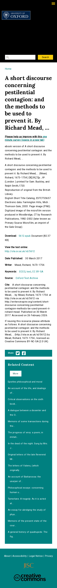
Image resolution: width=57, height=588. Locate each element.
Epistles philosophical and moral (25, 381)
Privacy (49, 556)
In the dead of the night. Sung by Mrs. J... (28, 445)
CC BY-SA (37, 271)
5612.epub (25, 235)
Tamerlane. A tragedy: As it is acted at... (27, 501)
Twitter (18, 353)
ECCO (22, 271)
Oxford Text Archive (27, 278)
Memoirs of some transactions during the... (28, 423)
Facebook (24, 353)
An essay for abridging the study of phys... (27, 512)
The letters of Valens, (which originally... (23, 468)
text (29, 271)
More (15, 373)
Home (8, 68)
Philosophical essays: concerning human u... (25, 490)
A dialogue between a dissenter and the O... (27, 412)
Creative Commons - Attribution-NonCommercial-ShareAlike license (30, 577)
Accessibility (19, 556)
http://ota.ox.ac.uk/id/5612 (20, 251)
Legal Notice (36, 556)
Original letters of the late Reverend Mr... (27, 456)
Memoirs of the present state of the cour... (27, 523)
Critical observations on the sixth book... (25, 401)
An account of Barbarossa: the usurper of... (24, 479)
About (7, 556)
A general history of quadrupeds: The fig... (27, 534)
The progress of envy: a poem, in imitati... (25, 434)
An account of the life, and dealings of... (27, 390)
